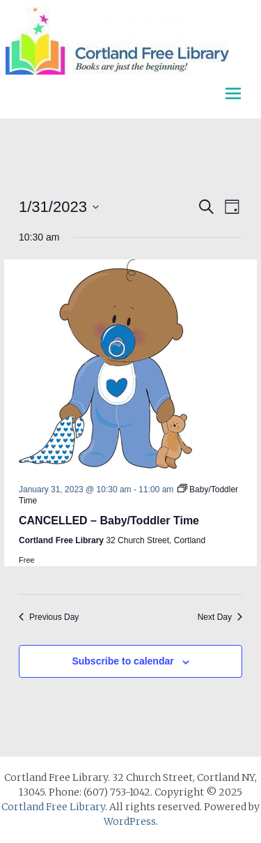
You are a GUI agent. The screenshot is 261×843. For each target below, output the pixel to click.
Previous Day (49, 617)
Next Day (220, 617)
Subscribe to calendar (122, 661)
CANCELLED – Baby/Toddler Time (109, 520)
